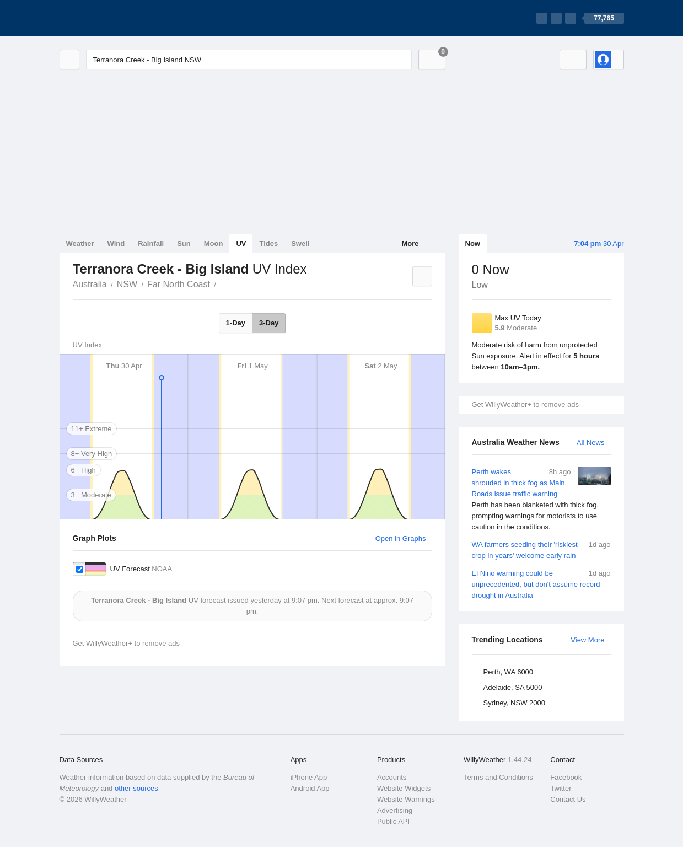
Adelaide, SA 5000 (512, 687)
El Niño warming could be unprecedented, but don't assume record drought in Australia (541, 583)
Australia (90, 284)
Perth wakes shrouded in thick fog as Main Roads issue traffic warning (541, 500)
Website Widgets (404, 788)
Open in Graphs (400, 538)
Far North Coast (178, 284)
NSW (127, 284)
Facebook (566, 777)
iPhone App (309, 777)
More (409, 243)
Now (472, 243)
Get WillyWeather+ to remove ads (525, 404)
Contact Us (567, 799)
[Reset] (382, 59)
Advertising (394, 810)
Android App (310, 788)
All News (591, 442)
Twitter (560, 788)
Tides (268, 243)
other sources (136, 788)
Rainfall (151, 243)
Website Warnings (406, 799)
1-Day (235, 323)
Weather (80, 243)
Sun (184, 243)
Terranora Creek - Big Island (222, 283)
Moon (213, 243)
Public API (393, 821)
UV (241, 243)
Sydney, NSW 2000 (514, 703)
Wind (116, 243)
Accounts (391, 777)
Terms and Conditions (498, 777)
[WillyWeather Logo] (111, 18)
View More (587, 640)
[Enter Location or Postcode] (249, 59)
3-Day (268, 323)
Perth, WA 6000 (508, 672)
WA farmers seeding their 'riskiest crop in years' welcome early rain (541, 549)
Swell (300, 243)
